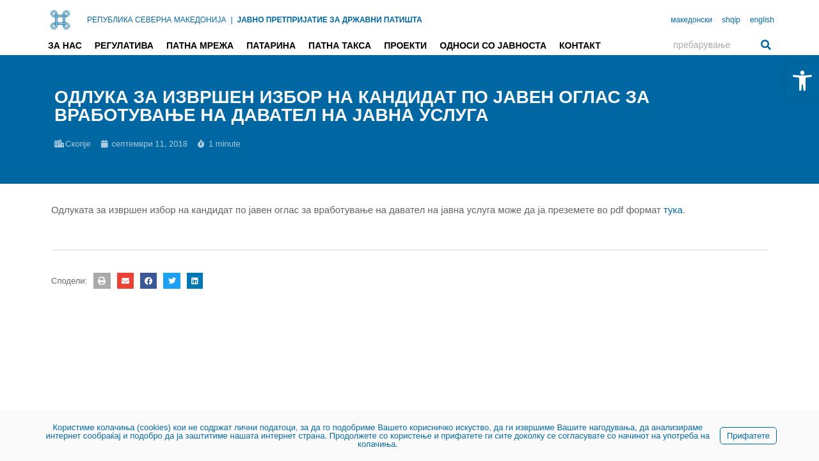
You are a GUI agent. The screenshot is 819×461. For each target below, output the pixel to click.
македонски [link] (691, 19)
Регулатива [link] (124, 45)
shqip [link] (731, 19)
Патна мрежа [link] (200, 45)
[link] (802, 80)
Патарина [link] (271, 45)
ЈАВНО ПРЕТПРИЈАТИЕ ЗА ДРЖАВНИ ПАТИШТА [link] (329, 19)
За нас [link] (65, 45)
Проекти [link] (405, 45)
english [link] (762, 19)
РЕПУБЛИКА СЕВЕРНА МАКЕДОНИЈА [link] (156, 19)
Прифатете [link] (748, 436)
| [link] (231, 19)
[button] (101, 281)
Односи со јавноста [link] (493, 45)
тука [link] (673, 209)
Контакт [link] (580, 45)
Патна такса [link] (339, 45)
